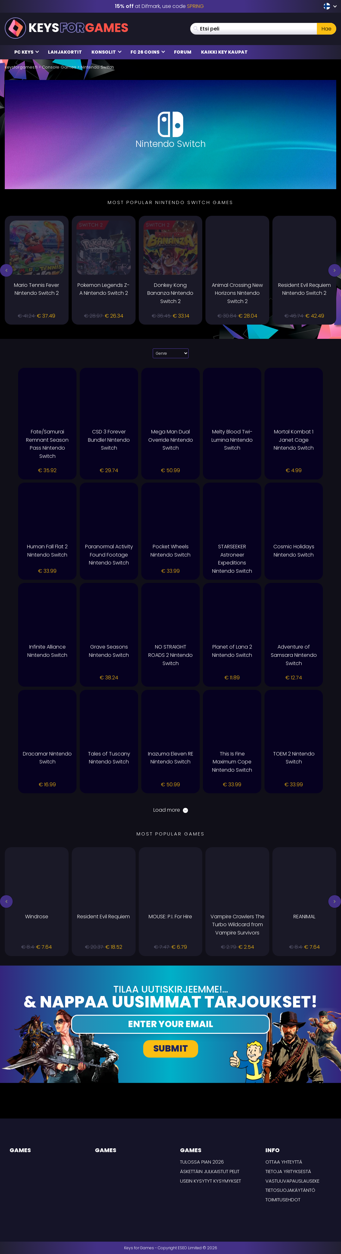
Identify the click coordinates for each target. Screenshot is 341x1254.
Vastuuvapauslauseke (292, 1181)
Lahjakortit (65, 52)
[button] (6, 270)
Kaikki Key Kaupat (224, 52)
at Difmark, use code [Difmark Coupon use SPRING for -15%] (159, 6)
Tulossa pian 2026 (202, 1161)
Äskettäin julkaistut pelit (209, 1171)
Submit (170, 1048)
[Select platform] (171, 353)
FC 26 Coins (147, 52)
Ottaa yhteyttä (283, 1161)
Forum (182, 52)
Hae (326, 28)
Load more (170, 810)
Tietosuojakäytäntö (290, 1190)
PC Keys (26, 52)
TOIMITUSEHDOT (282, 1199)
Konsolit (106, 52)
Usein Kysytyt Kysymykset (210, 1181)
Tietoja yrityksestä (288, 1171)
